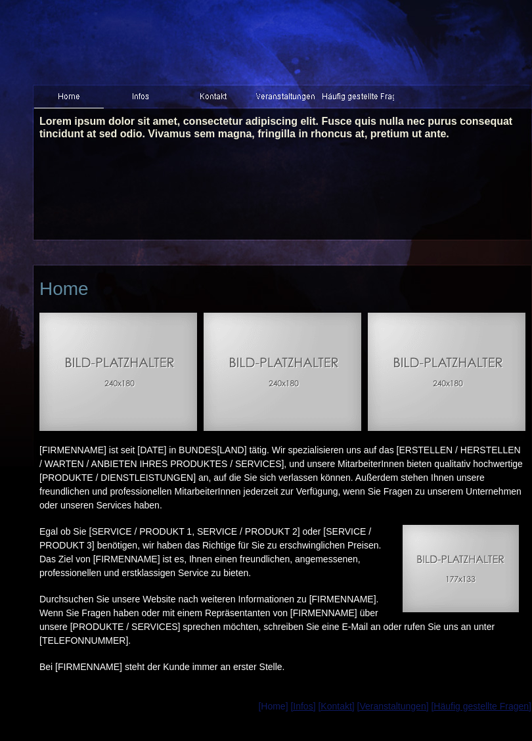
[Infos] (302, 706)
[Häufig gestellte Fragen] (481, 706)
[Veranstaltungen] (393, 706)
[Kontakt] (336, 706)
